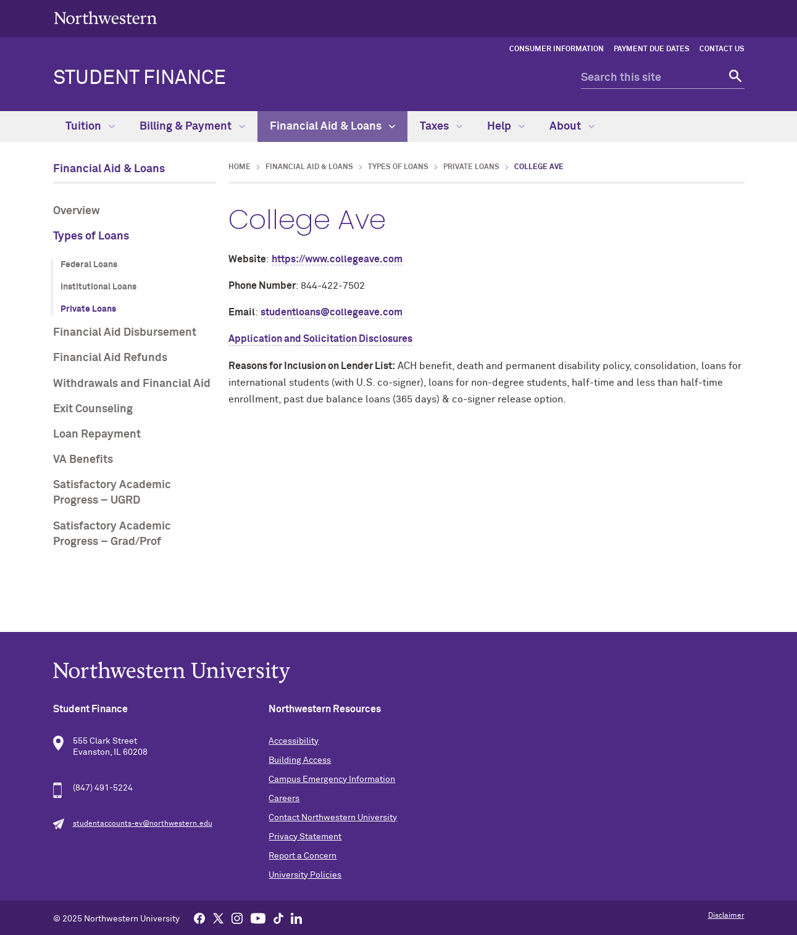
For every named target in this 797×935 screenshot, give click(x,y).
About (572, 126)
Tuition (90, 126)
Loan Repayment (97, 434)
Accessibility (294, 741)
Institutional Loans (98, 287)
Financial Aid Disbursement (124, 332)
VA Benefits (83, 459)
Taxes (441, 126)
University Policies (305, 875)
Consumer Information (556, 49)
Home (239, 167)
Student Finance (139, 78)
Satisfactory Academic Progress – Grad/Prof (112, 534)
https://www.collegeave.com (337, 259)
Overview (76, 211)
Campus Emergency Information (332, 779)
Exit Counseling (93, 409)
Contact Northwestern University (333, 817)
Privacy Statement (305, 837)
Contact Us (722, 49)
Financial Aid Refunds (110, 358)
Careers (284, 798)
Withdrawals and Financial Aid (132, 383)
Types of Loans (91, 236)
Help (506, 126)
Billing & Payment (192, 126)
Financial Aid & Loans (332, 126)
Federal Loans (89, 264)
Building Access (300, 760)
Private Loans (88, 309)
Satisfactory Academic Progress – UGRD (112, 493)
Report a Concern (302, 856)
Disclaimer (726, 916)
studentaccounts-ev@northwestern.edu (142, 824)
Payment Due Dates (652, 49)
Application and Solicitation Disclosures (320, 339)
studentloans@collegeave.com (332, 312)
